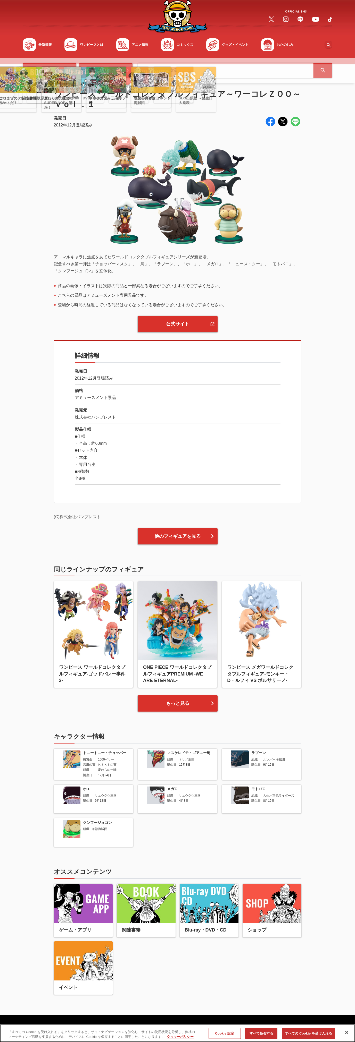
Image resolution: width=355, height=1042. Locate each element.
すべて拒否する (261, 1036)
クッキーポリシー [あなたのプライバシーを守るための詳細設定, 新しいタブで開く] (180, 1039)
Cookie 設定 (224, 1036)
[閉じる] (346, 1035)
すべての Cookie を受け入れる (308, 1036)
